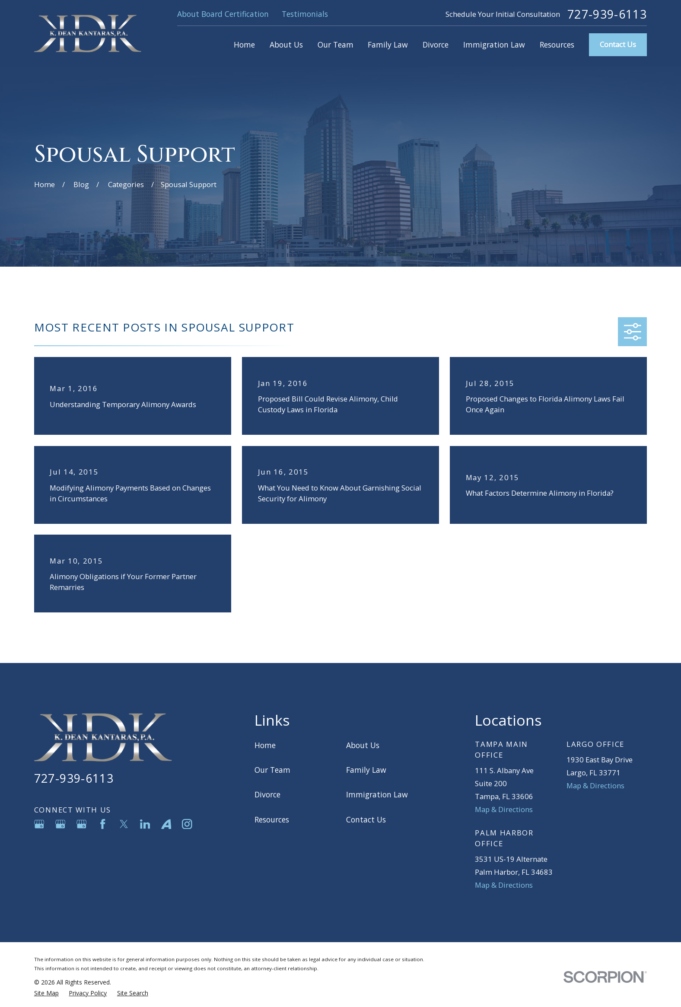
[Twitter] (124, 824)
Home (265, 745)
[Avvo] (166, 824)
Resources (272, 819)
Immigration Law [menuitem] (494, 44)
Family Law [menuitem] (388, 44)
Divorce (267, 794)
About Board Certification (223, 14)
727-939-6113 (607, 14)
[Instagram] (187, 824)
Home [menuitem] (244, 44)
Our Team (272, 770)
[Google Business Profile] (39, 824)
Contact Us (618, 44)
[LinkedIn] (145, 824)
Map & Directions (504, 809)
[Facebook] (103, 824)
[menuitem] (46, 993)
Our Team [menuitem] (335, 44)
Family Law (366, 770)
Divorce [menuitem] (436, 44)
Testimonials (305, 14)
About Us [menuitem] (286, 44)
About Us (362, 745)
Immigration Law (377, 794)
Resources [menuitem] (557, 44)
